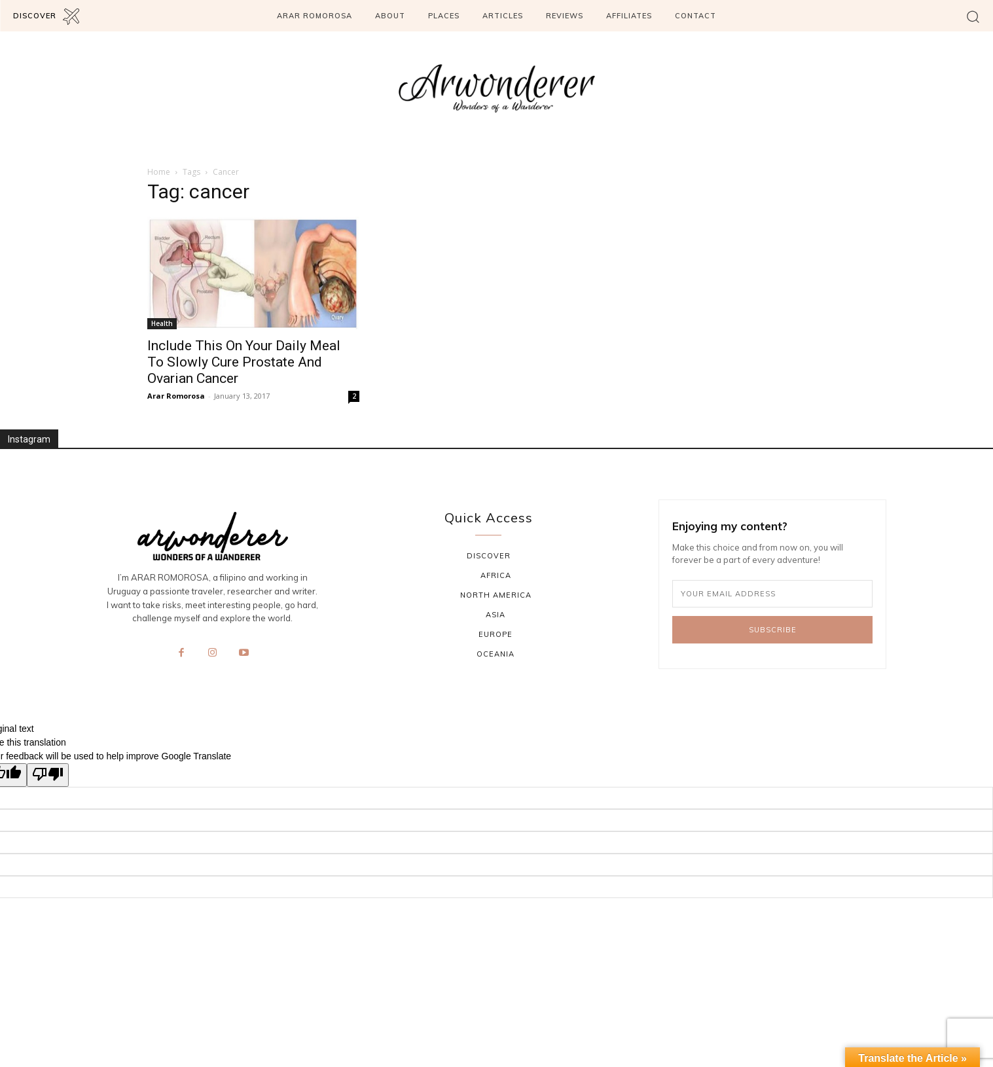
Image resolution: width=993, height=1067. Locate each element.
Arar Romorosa (176, 396)
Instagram (29, 439)
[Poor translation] (48, 775)
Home (158, 171)
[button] (973, 16)
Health (162, 323)
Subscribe (773, 629)
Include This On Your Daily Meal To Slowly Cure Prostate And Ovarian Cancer (243, 362)
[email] (772, 593)
